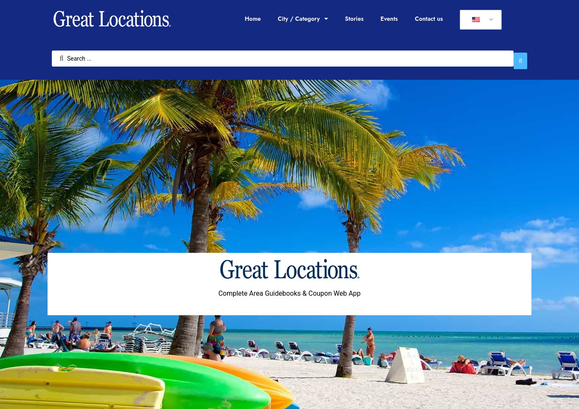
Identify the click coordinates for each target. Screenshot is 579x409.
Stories (354, 18)
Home (253, 18)
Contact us (429, 18)
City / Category (303, 18)
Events (389, 18)
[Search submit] (520, 56)
